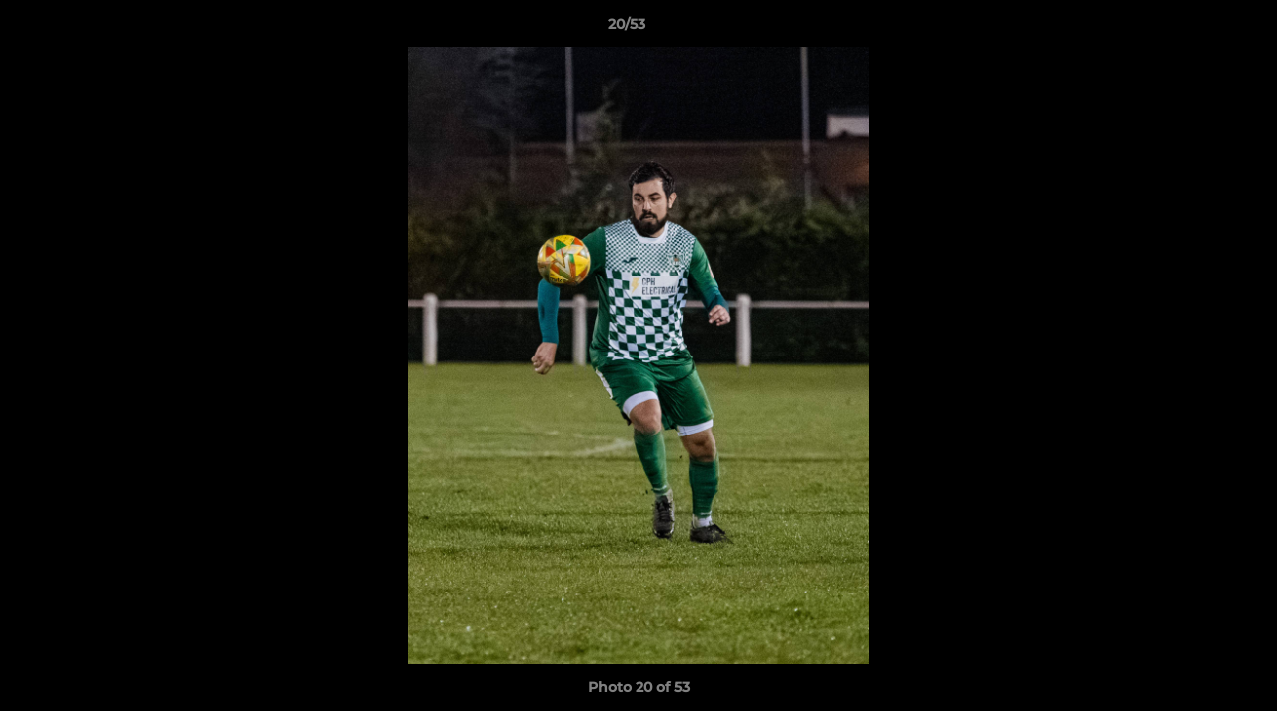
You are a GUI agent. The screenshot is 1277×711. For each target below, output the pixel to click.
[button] (1194, 29)
